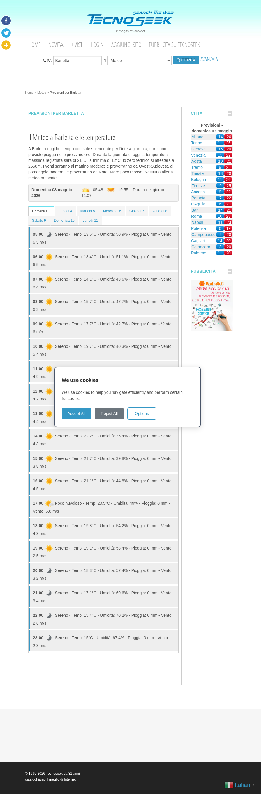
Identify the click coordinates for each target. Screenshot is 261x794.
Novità (56, 44)
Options (145, 413)
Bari (195, 210)
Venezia (198, 155)
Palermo (198, 253)
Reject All (112, 413)
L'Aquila (198, 204)
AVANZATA (209, 59)
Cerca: (72, 60)
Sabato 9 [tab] (39, 221)
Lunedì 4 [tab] (65, 211)
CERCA (186, 60)
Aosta (196, 161)
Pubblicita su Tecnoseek (174, 44)
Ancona (198, 191)
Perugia (198, 198)
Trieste (197, 173)
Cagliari (198, 240)
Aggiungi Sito (126, 44)
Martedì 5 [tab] (87, 211)
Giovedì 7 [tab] (136, 211)
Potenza (198, 228)
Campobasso (203, 234)
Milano (197, 136)
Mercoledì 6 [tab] (112, 211)
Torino (196, 143)
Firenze (198, 185)
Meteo (41, 92)
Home (35, 44)
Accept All (79, 413)
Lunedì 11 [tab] (90, 221)
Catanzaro (200, 246)
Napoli (197, 222)
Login (97, 44)
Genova (198, 149)
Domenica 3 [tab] (41, 211)
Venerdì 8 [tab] (159, 211)
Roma (196, 216)
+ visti (77, 44)
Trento (197, 167)
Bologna (198, 179)
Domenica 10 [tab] (64, 221)
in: (137, 60)
